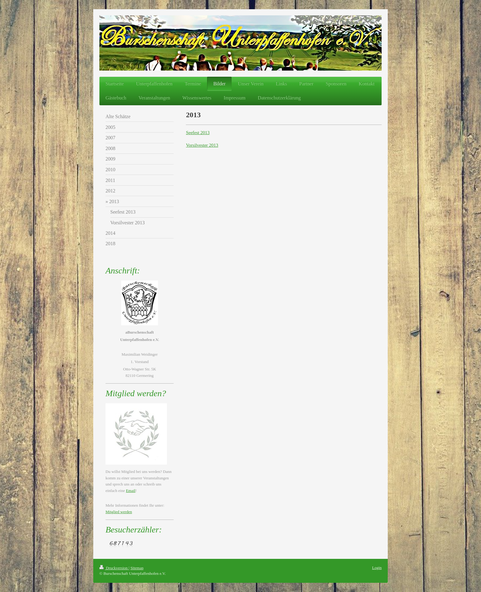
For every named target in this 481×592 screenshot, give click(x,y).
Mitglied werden (119, 511)
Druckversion (114, 568)
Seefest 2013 (198, 132)
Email (130, 490)
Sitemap (137, 568)
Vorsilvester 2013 (202, 145)
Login (377, 567)
